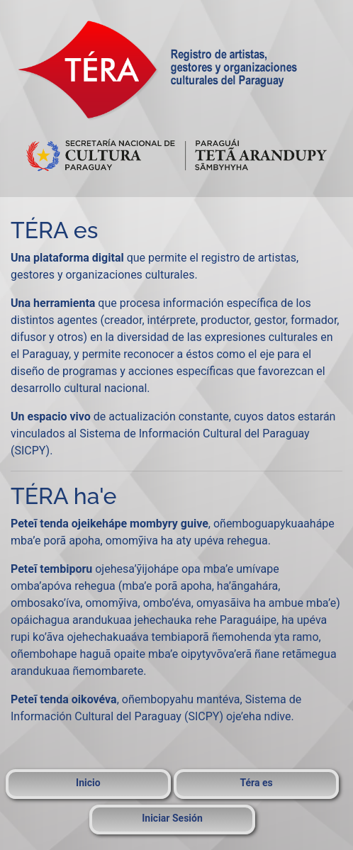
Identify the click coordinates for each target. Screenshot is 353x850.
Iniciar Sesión (172, 818)
